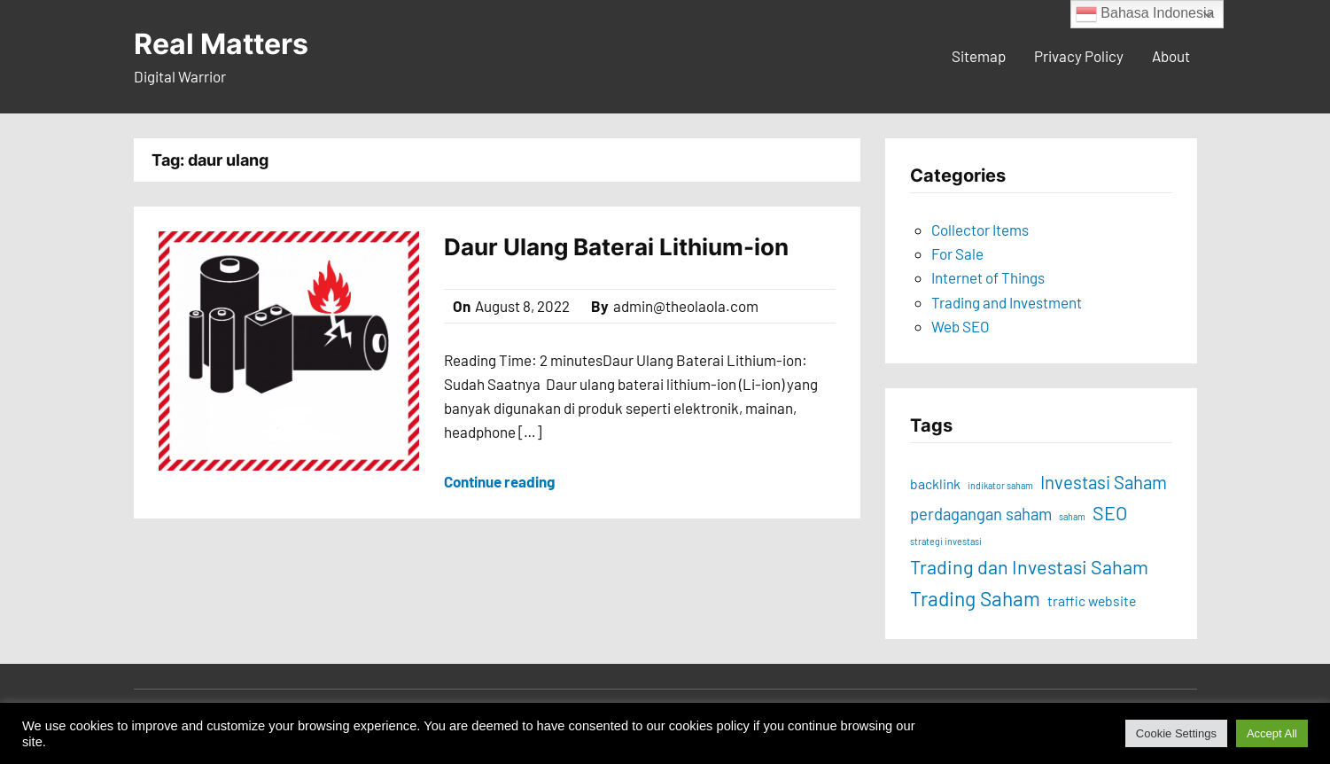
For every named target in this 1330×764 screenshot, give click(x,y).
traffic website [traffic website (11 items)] (1091, 600)
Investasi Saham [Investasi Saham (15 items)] (1103, 482)
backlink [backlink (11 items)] (935, 483)
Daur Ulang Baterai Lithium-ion (616, 247)
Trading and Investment (1006, 302)
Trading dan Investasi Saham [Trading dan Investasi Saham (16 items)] (1029, 566)
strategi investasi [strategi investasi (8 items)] (946, 541)
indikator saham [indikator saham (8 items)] (1000, 485)
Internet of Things (988, 277)
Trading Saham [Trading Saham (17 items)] (975, 598)
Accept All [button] (1272, 733)
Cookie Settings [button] (1176, 733)
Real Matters (221, 44)
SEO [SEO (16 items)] (1110, 512)
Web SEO (960, 326)
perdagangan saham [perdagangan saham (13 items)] (981, 514)
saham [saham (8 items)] (1072, 516)
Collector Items (980, 229)
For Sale (957, 253)
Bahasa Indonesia (1145, 14)
